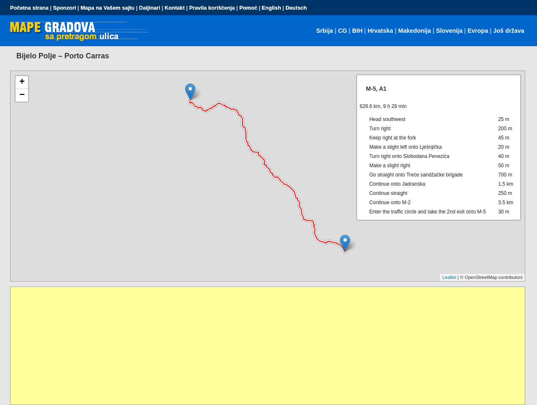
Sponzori (64, 8)
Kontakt (175, 8)
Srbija (324, 30)
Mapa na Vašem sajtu (108, 8)
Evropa (478, 30)
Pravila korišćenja (212, 8)
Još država (508, 30)
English (271, 8)
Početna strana (29, 8)
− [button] (22, 95)
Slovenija (449, 30)
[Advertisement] (262, 346)
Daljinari (149, 8)
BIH (357, 30)
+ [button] (22, 82)
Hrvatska (380, 30)
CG (342, 30)
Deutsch (296, 8)
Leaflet (449, 277)
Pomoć (248, 8)
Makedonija (414, 30)
